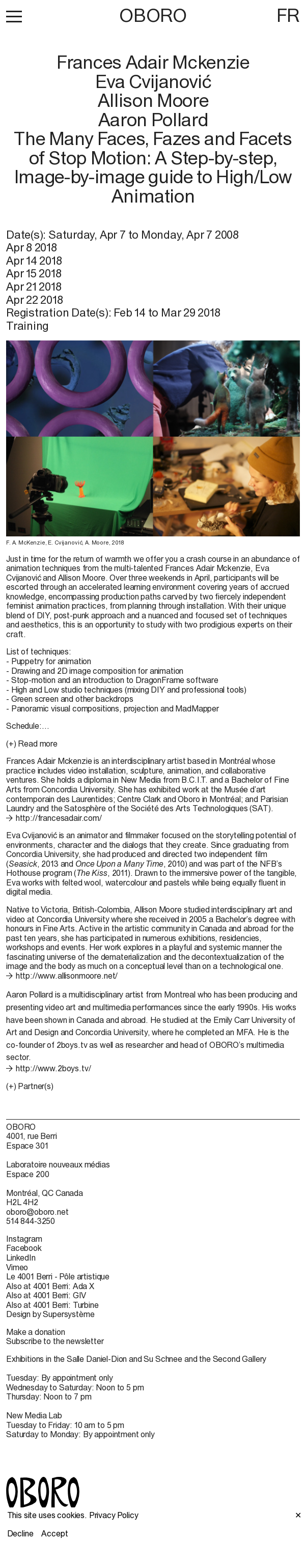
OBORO (152, 15)
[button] (14, 16)
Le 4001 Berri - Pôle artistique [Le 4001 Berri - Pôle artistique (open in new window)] (57, 1276)
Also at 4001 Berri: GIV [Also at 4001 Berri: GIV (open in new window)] (46, 1295)
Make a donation (35, 1331)
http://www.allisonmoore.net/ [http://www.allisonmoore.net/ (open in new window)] (67, 975)
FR (288, 15)
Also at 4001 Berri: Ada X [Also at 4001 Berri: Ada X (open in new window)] (50, 1286)
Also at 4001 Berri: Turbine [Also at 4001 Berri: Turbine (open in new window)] (52, 1304)
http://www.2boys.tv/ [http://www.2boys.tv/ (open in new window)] (53, 1068)
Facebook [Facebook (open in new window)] (24, 1247)
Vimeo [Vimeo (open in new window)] (17, 1267)
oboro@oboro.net (37, 1211)
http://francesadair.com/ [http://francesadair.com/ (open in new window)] (59, 817)
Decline (20, 1533)
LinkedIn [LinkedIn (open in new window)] (21, 1257)
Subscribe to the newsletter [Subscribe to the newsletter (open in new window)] (55, 1341)
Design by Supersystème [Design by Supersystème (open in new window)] (50, 1314)
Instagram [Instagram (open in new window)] (24, 1238)
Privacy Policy (113, 1515)
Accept (54, 1533)
